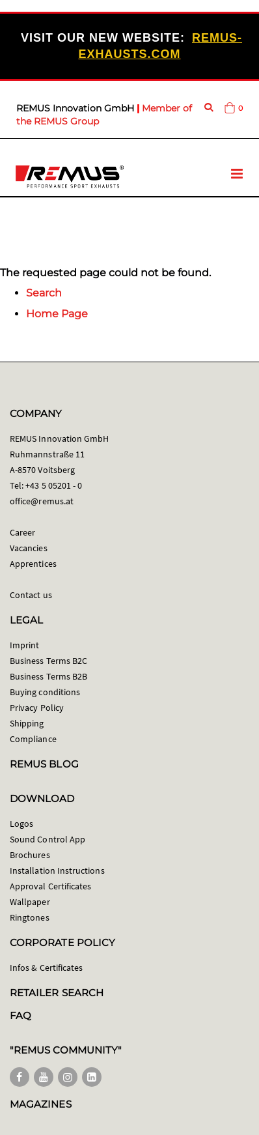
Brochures (30, 855)
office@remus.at (42, 501)
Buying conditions (45, 692)
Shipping (27, 723)
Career (22, 532)
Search (44, 293)
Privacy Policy (37, 707)
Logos (21, 823)
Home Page (57, 314)
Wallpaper (30, 902)
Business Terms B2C (48, 661)
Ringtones (29, 917)
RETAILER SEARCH (56, 992)
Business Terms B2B (48, 676)
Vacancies (29, 548)
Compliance (33, 739)
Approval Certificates (50, 886)
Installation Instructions (57, 870)
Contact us (31, 595)
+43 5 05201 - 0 (53, 485)
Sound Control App (47, 839)
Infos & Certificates (46, 967)
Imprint (24, 645)
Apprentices (33, 563)
